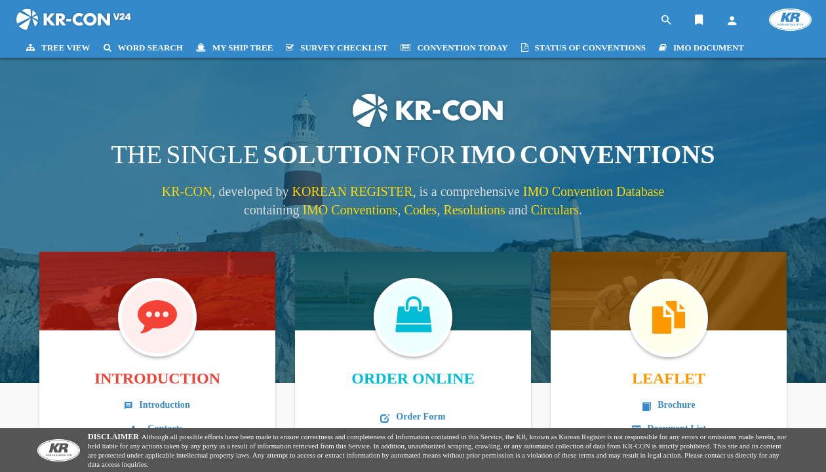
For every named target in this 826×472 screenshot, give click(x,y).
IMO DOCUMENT (701, 47)
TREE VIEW (58, 47)
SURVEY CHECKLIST (336, 47)
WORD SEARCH (143, 47)
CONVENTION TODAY (454, 47)
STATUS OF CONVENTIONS (583, 47)
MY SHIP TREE (234, 47)
